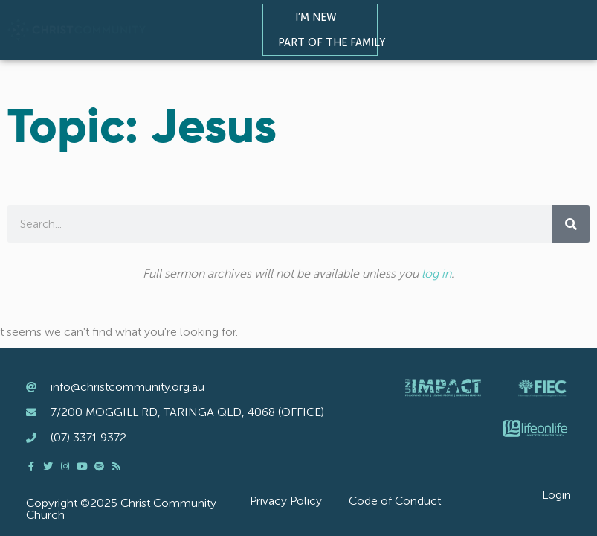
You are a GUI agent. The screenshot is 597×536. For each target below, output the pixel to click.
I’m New (319, 17)
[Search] (571, 224)
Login (556, 495)
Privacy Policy (286, 501)
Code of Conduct (395, 501)
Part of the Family (335, 42)
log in (436, 274)
